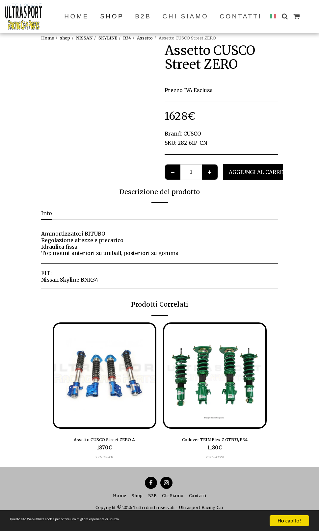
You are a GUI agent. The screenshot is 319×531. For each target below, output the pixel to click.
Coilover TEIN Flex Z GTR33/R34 (214, 440)
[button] (284, 16)
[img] (104, 375)
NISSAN (84, 38)
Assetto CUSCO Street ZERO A (104, 440)
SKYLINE (107, 38)
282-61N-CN (104, 459)
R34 (127, 38)
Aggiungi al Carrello (261, 172)
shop (65, 38)
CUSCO (192, 134)
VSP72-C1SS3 (214, 459)
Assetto (145, 38)
